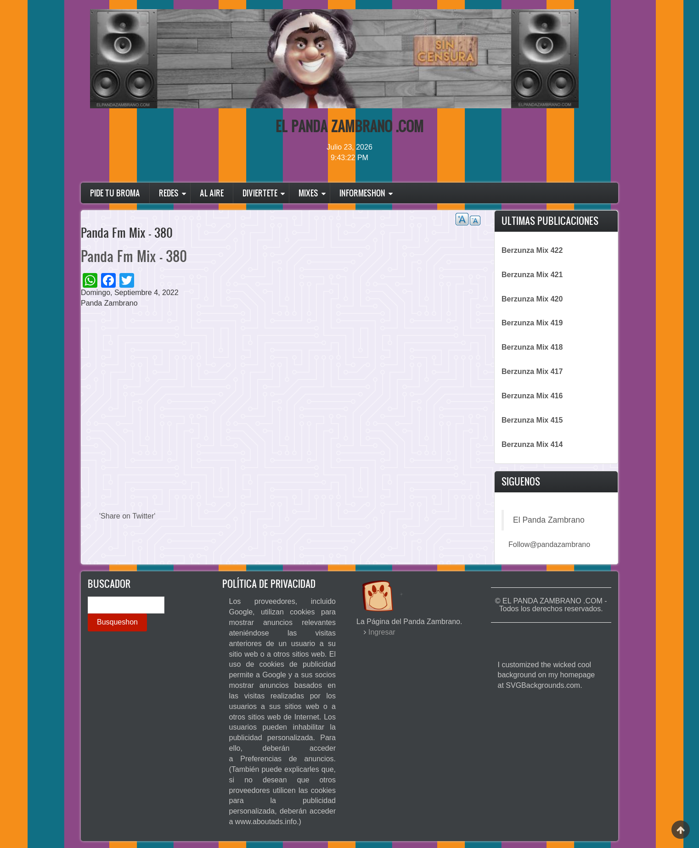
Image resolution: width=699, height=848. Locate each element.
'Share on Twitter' (127, 516)
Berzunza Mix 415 (532, 420)
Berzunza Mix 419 (532, 323)
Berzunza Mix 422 (532, 250)
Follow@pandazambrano (549, 544)
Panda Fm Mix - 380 (134, 256)
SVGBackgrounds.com (543, 685)
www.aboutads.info (266, 822)
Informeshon (362, 193)
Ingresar (381, 632)
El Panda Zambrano (549, 519)
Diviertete (259, 193)
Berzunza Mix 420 (532, 299)
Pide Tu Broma (115, 193)
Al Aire (212, 193)
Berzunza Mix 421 (532, 275)
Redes (169, 193)
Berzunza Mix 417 (532, 371)
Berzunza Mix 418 (532, 347)
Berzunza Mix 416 (532, 396)
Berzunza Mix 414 (532, 444)
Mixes (308, 193)
